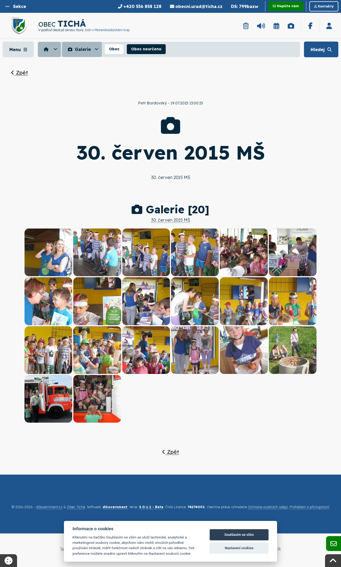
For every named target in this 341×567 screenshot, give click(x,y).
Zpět (19, 72)
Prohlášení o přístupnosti (309, 507)
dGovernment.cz (49, 507)
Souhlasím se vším (239, 535)
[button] (16, 6)
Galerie (79, 49)
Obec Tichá (76, 507)
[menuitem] (50, 49)
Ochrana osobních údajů (268, 507)
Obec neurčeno (146, 49)
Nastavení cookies (239, 548)
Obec (114, 49)
